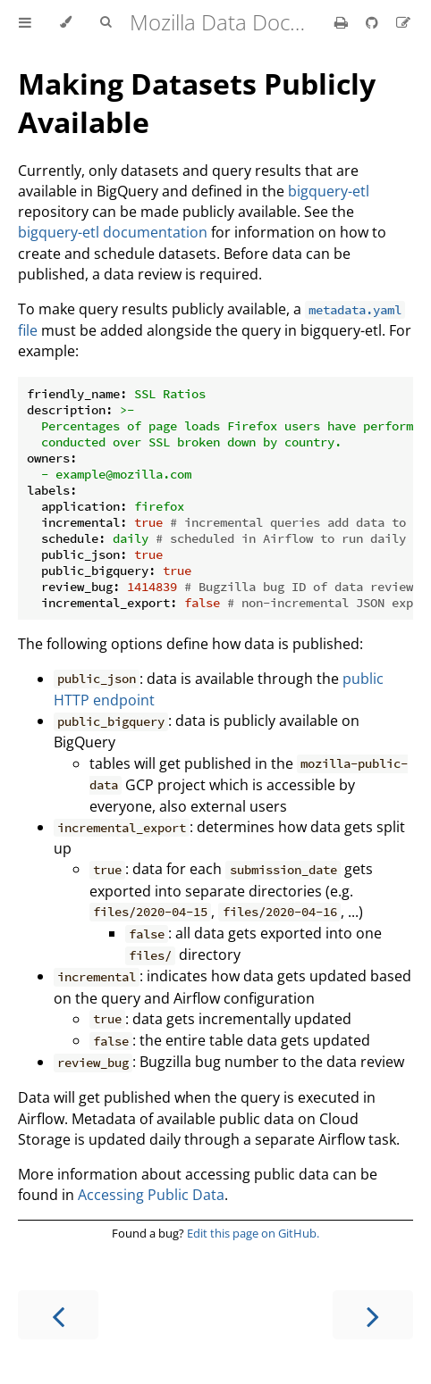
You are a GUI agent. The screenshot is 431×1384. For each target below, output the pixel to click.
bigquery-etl (328, 191)
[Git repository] (374, 22)
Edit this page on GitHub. (253, 1233)
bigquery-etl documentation (112, 232)
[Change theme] (66, 22)
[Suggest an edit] (403, 22)
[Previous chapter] (58, 1314)
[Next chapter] (373, 1314)
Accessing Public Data (151, 1195)
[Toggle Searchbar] (105, 22)
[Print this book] (343, 22)
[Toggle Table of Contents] (25, 22)
